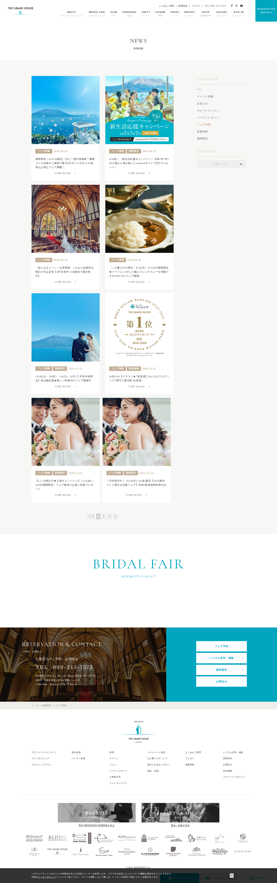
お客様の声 (115, 777)
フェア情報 (204, 124)
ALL (199, 89)
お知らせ (202, 103)
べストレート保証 (156, 752)
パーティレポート (208, 117)
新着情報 (183, 6)
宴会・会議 (153, 771)
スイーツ (113, 758)
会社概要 (227, 771)
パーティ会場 (78, 758)
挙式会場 (76, 752)
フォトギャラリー (118, 783)
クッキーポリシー (46, 877)
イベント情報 (205, 96)
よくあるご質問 (166, 6)
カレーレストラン (208, 110)
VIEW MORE (63, 173)
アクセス (196, 6)
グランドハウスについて (44, 752)
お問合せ (221, 681)
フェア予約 (221, 646)
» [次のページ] (115, 516)
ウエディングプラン (42, 764)
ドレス (112, 764)
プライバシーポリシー (234, 777)
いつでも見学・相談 (221, 658)
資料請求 (221, 669)
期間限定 (202, 138)
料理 (111, 752)
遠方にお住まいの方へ (158, 764)
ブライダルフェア (40, 758)
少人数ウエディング (157, 758)
